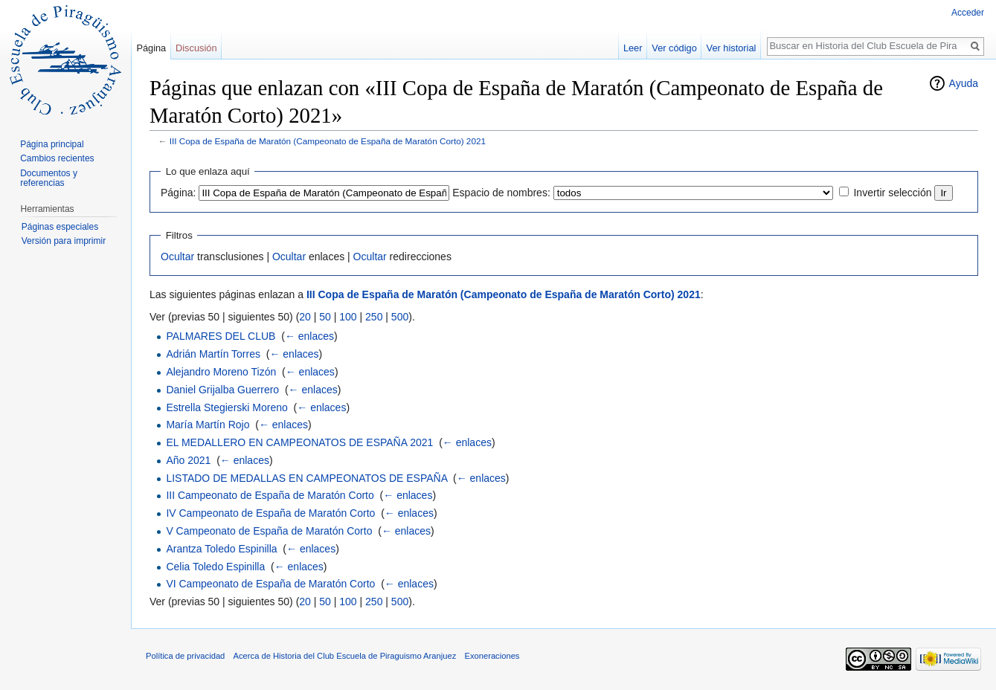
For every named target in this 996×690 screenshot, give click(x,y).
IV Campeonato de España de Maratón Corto (270, 513)
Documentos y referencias (48, 178)
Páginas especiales (60, 227)
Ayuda (963, 83)
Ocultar (177, 256)
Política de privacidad (185, 655)
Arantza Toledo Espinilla (221, 549)
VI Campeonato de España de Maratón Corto (270, 584)
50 (325, 317)
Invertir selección (892, 193)
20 (305, 317)
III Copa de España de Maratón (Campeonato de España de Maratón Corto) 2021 (328, 141)
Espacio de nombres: (501, 193)
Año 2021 (188, 460)
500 (399, 317)
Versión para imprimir (64, 241)
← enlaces (309, 336)
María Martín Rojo (207, 425)
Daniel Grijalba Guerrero (222, 390)
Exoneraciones (491, 655)
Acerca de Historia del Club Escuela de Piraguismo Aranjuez (345, 655)
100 (347, 317)
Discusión (196, 48)
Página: (178, 193)
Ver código (674, 48)
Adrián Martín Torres (213, 354)
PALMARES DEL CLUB (220, 336)
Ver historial (731, 48)
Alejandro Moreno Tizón (221, 372)
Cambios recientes (57, 158)
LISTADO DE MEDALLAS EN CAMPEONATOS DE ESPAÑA (306, 478)
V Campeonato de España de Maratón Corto (269, 531)
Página (151, 48)
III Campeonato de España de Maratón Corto (269, 495)
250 (373, 317)
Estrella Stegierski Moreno (226, 407)
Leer (633, 48)
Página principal (51, 144)
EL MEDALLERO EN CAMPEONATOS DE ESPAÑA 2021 (299, 442)
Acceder (967, 12)
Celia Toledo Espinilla (215, 567)
